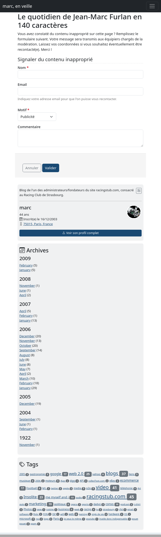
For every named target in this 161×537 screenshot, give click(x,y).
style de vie (100, 514)
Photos (30, 509)
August (24, 355)
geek (78, 509)
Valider (50, 168)
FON (47, 514)
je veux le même (74, 518)
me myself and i (60, 497)
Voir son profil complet (80, 233)
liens (134, 474)
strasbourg (110, 509)
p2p (90, 488)
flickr (37, 514)
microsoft (27, 518)
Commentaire (29, 127)
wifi (64, 514)
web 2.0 (80, 473)
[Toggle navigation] (152, 6)
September (27, 350)
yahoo (98, 474)
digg (74, 480)
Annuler (32, 168)
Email (22, 84)
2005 (24, 474)
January (25, 270)
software (25, 514)
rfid (123, 509)
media (79, 488)
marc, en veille (17, 6)
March (24, 378)
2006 (39, 480)
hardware (116, 514)
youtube (92, 518)
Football (33, 488)
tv (99, 509)
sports (87, 504)
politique (62, 504)
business (65, 509)
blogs (117, 473)
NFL (46, 488)
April (22, 295)
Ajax (64, 480)
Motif (23, 110)
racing (89, 509)
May (22, 369)
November (27, 285)
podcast (127, 504)
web (73, 514)
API (84, 480)
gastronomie (39, 474)
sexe (41, 509)
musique (26, 480)
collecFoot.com (98, 480)
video (107, 487)
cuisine (51, 509)
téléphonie (128, 488)
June (22, 290)
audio (81, 497)
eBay (114, 480)
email (132, 509)
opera (76, 504)
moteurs (52, 480)
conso (112, 504)
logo (48, 518)
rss (39, 518)
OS (127, 514)
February (26, 265)
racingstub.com (112, 496)
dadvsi (99, 504)
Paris (58, 518)
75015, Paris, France (38, 224)
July (22, 359)
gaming (85, 514)
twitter (56, 488)
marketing (41, 503)
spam (35, 523)
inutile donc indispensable (115, 518)
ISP (56, 514)
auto (23, 504)
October (25, 345)
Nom (23, 67)
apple (68, 488)
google (59, 473)
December (27, 336)
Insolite (34, 497)
